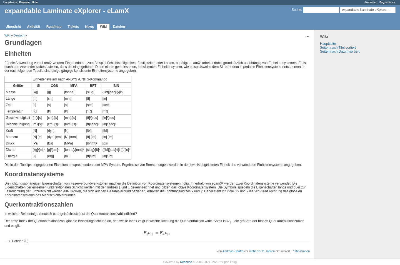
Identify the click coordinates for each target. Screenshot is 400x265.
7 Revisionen (301, 251)
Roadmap (54, 27)
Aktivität (33, 27)
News (89, 27)
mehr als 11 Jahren (262, 251)
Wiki (103, 27)
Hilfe (35, 2)
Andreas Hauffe (232, 251)
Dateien (119, 27)
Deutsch (18, 35)
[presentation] (230, 221)
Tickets (73, 27)
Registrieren (387, 2)
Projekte (24, 2)
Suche (296, 10)
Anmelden (370, 2)
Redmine (186, 262)
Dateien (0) (20, 241)
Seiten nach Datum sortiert (339, 51)
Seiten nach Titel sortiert (338, 48)
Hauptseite (10, 2)
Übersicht (13, 27)
